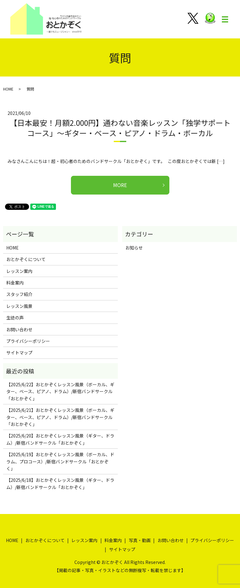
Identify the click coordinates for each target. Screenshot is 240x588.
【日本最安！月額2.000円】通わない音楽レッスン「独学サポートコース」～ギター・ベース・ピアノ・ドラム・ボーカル (120, 128)
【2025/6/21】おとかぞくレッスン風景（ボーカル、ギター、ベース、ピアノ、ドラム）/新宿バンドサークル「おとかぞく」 (60, 417)
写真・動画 (140, 540)
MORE (120, 185)
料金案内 (15, 282)
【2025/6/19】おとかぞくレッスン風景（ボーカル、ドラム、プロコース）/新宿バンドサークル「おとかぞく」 (60, 461)
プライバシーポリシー (28, 341)
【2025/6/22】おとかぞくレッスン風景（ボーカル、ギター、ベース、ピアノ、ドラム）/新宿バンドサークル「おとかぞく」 (60, 391)
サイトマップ (19, 352)
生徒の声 (15, 317)
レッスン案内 (19, 271)
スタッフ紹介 (19, 294)
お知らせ (134, 248)
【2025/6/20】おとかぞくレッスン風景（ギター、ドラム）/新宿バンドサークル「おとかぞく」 (60, 439)
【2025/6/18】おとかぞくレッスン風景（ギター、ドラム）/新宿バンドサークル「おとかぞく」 (60, 483)
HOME (8, 88)
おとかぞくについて (26, 259)
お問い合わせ (19, 329)
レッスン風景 (19, 306)
